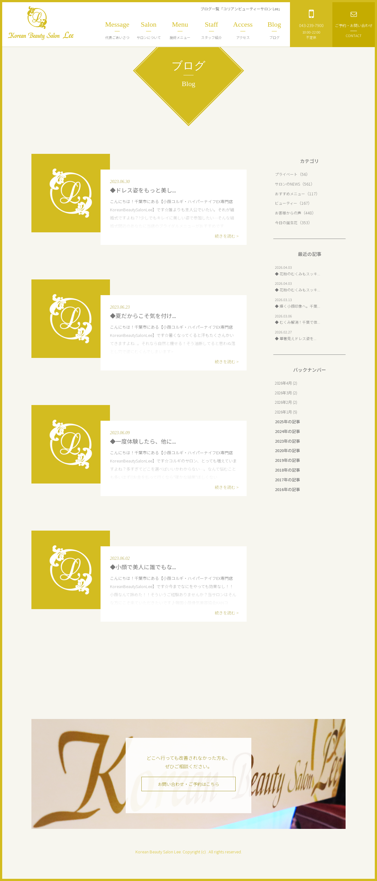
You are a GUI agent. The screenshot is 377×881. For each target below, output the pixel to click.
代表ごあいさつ (117, 30)
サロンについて (148, 30)
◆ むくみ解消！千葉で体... (299, 322)
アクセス (243, 30)
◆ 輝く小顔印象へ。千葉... (299, 306)
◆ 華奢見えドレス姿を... (297, 338)
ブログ (274, 30)
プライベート (287, 174)
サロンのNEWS (288, 184)
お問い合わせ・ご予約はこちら (188, 784)
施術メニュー (180, 30)
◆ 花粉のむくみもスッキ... (299, 274)
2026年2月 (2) (287, 402)
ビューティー (287, 203)
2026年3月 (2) (287, 393)
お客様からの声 (289, 213)
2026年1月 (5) (287, 412)
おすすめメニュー (291, 194)
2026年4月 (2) (287, 383)
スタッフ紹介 (211, 30)
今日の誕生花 (287, 222)
